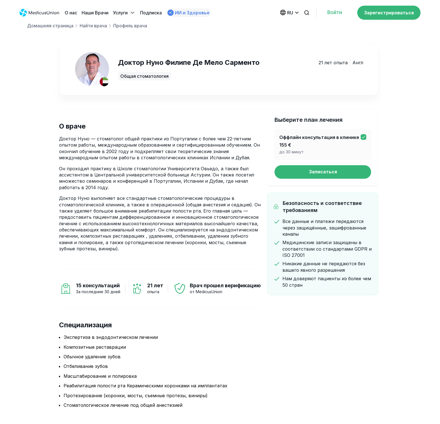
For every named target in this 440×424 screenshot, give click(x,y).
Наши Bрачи (95, 13)
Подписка (151, 13)
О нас (71, 13)
